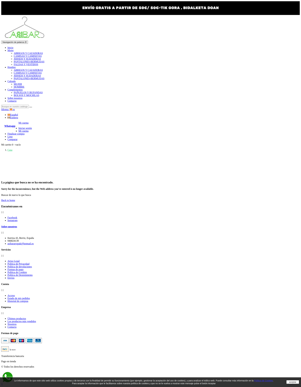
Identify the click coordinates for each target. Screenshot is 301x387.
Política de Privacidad (18, 264)
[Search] (15, 106)
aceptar (292, 382)
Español (12, 114)
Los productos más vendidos (21, 321)
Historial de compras (17, 301)
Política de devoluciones (19, 266)
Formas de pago (15, 269)
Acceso (11, 295)
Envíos (10, 278)
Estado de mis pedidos (18, 298)
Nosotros (12, 324)
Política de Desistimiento (20, 275)
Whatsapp (9, 126)
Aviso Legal (13, 261)
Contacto (12, 327)
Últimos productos (16, 318)
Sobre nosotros (9, 226)
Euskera (12, 117)
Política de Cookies (17, 272)
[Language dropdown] (8, 109)
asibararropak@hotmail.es (20, 243)
